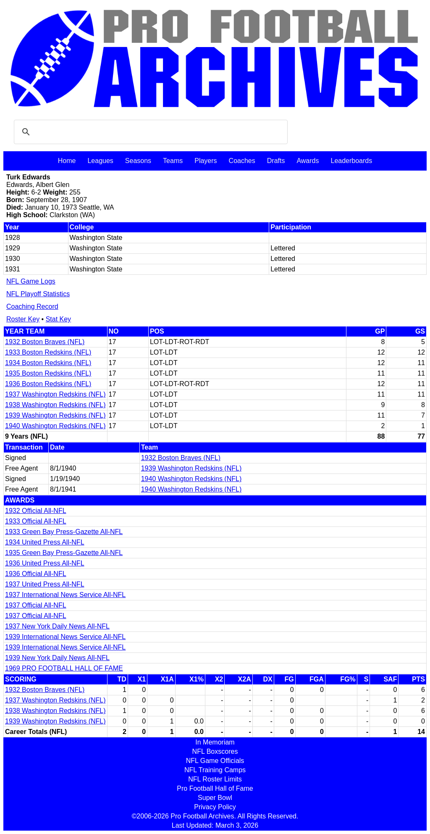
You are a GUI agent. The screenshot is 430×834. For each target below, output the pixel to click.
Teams (173, 160)
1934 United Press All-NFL (44, 542)
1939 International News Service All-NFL (65, 636)
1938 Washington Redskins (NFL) (55, 404)
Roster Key (22, 319)
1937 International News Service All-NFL (65, 594)
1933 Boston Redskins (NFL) (48, 352)
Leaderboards (351, 160)
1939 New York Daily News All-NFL (57, 657)
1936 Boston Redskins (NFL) (48, 383)
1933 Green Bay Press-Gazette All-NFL (64, 531)
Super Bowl (215, 797)
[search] (149, 132)
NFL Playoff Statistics (38, 293)
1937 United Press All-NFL (44, 584)
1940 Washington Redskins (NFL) (55, 425)
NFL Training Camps (215, 769)
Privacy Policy (215, 806)
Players (205, 160)
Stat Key (58, 319)
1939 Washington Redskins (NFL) (55, 415)
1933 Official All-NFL (35, 521)
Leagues (100, 160)
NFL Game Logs (30, 281)
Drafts (276, 160)
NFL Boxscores (215, 751)
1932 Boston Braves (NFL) (44, 341)
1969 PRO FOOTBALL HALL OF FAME (64, 668)
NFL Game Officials (215, 760)
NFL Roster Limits (214, 779)
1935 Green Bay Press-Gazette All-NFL (64, 552)
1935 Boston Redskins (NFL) (48, 373)
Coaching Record (32, 306)
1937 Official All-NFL (35, 605)
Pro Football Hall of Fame (215, 788)
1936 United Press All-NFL (44, 563)
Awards (307, 160)
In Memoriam (214, 742)
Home (67, 160)
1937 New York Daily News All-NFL (57, 626)
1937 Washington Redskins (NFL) (55, 394)
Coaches (242, 160)
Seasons (138, 160)
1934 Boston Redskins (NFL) (48, 362)
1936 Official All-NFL (35, 573)
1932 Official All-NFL (35, 510)
